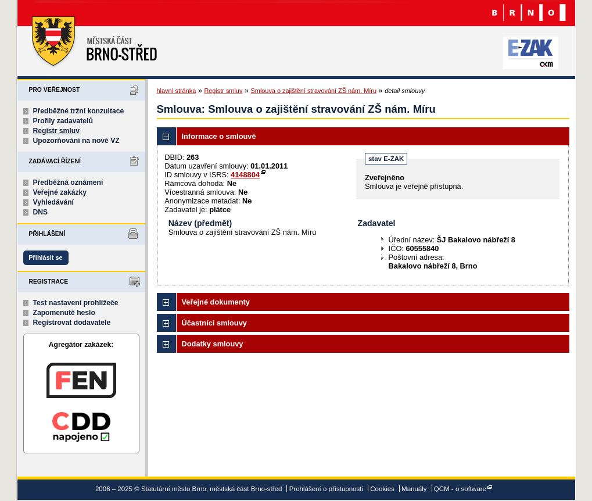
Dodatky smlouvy (212, 343)
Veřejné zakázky (60, 192)
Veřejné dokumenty (216, 302)
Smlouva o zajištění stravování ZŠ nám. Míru (313, 90)
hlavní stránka (176, 90)
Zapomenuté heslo (64, 313)
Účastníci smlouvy (214, 323)
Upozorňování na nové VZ (76, 141)
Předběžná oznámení (68, 182)
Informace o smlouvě (219, 136)
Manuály (414, 488)
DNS (40, 212)
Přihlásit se (45, 257)
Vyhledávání (53, 202)
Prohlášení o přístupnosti (326, 488)
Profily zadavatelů (63, 121)
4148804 (245, 174)
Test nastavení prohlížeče (76, 303)
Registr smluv (56, 131)
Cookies (382, 488)
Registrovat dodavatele (72, 323)
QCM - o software (460, 488)
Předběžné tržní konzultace (78, 111)
